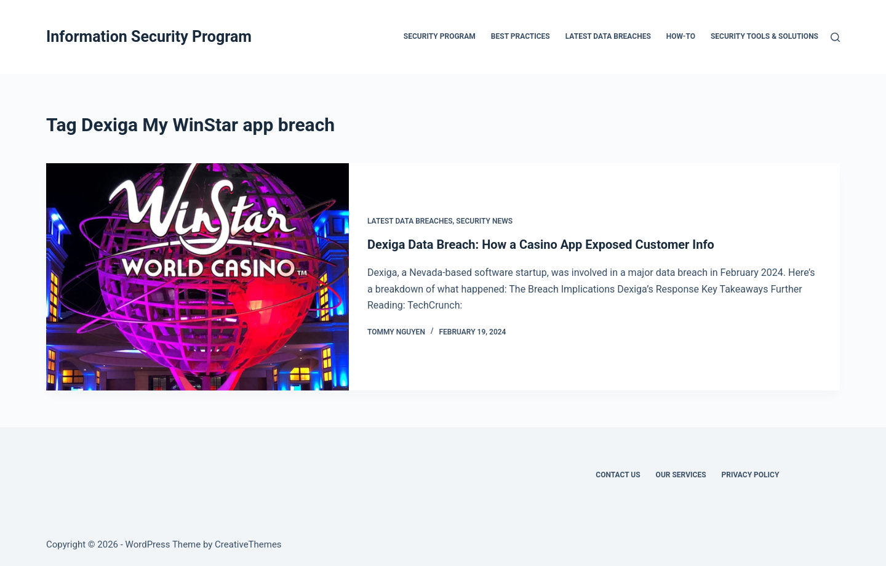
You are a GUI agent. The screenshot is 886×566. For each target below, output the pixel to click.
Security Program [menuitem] (440, 36)
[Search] (835, 37)
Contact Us (618, 475)
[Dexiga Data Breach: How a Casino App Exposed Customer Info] (197, 276)
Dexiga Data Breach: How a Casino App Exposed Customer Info (540, 244)
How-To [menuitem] (680, 36)
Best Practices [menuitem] (520, 36)
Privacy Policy (751, 475)
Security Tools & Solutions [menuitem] (764, 36)
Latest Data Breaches (410, 221)
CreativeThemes (248, 544)
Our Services (681, 475)
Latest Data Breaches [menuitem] (608, 36)
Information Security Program (149, 37)
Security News (484, 221)
